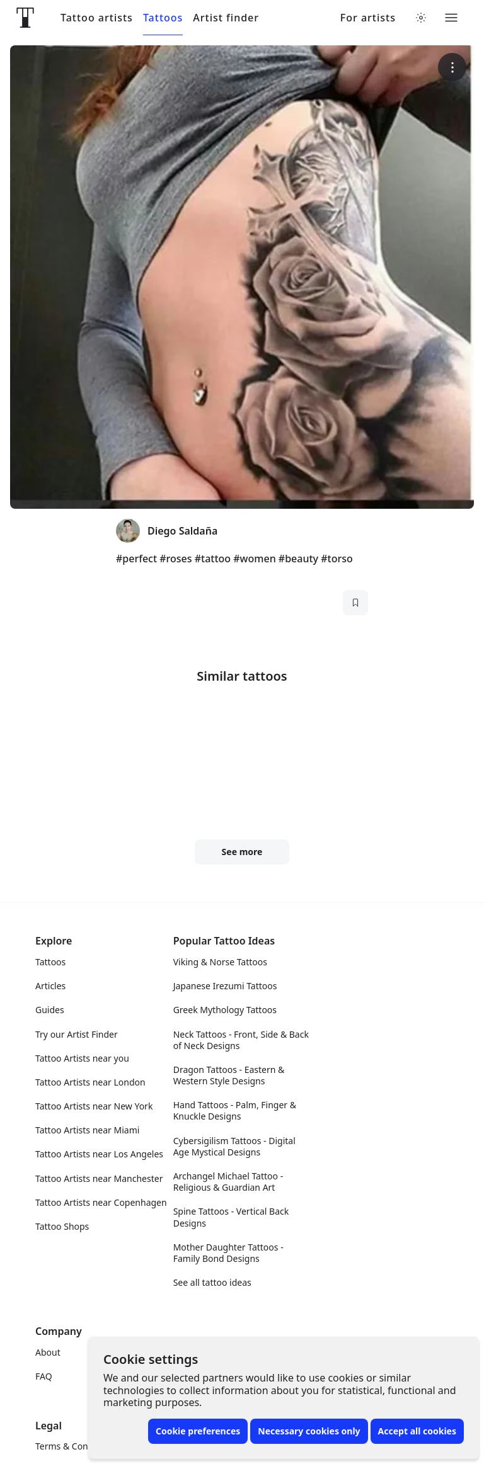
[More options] (452, 67)
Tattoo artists (96, 18)
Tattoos (163, 18)
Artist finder (226, 18)
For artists (368, 18)
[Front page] (25, 17)
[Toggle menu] (451, 17)
